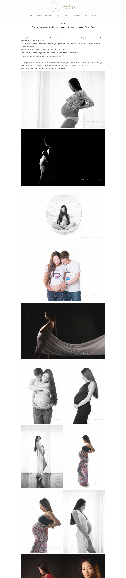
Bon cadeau (76, 16)
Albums (57, 16)
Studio (39, 16)
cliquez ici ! (61, 68)
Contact (95, 16)
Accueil (30, 16)
